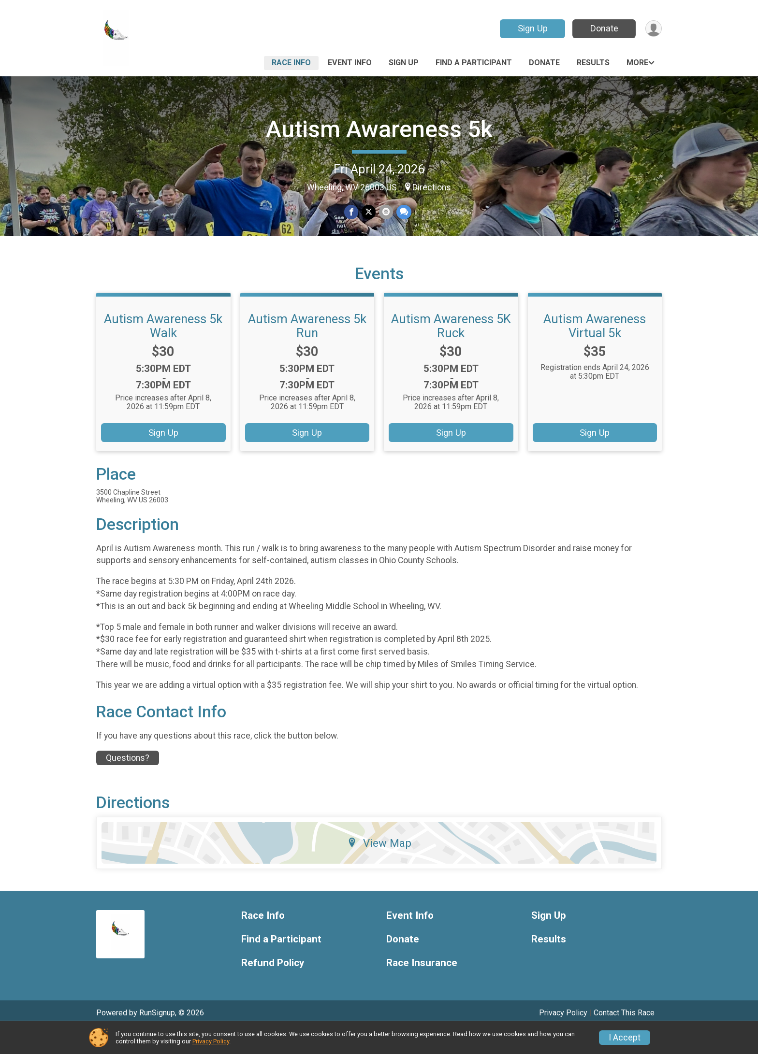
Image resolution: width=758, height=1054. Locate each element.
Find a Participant (474, 62)
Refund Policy (272, 986)
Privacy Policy (210, 1041)
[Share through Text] (402, 212)
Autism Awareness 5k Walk (163, 349)
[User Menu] (653, 29)
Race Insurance (421, 986)
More (637, 62)
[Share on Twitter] (369, 212)
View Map (379, 866)
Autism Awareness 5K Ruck (451, 349)
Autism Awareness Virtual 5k (594, 349)
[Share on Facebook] (352, 212)
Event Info (350, 62)
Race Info (291, 62)
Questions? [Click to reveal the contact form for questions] (127, 781)
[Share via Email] (386, 212)
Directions (431, 187)
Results (593, 62)
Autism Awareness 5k (379, 129)
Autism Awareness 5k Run (307, 349)
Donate (603, 28)
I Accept (625, 1037)
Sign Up (531, 28)
